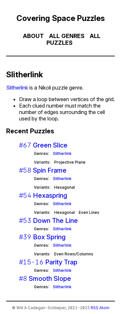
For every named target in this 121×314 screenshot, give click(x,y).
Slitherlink (17, 87)
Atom (104, 307)
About (33, 36)
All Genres (67, 36)
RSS (94, 307)
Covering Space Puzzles (60, 18)
